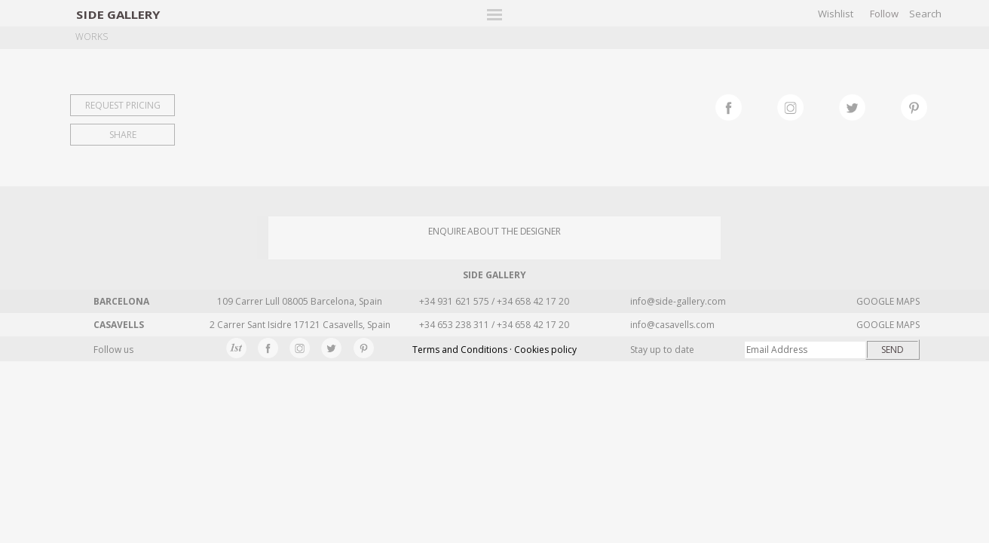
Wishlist (835, 13)
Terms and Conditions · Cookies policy (494, 349)
